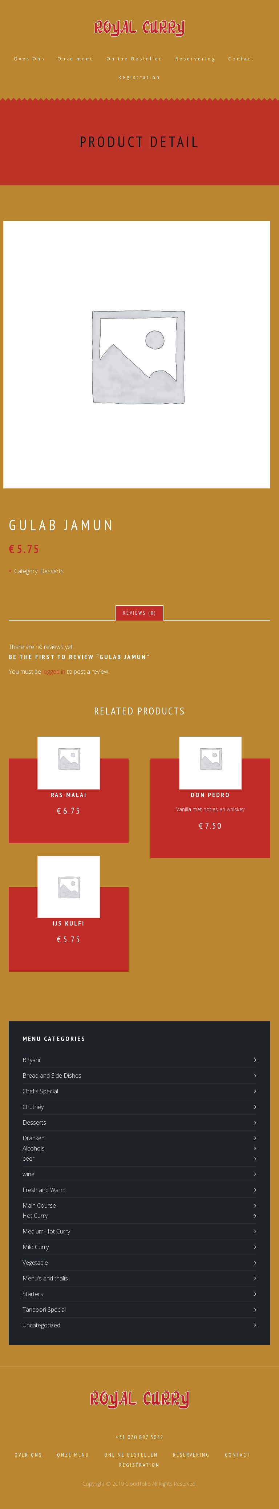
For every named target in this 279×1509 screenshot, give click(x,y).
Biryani (31, 1060)
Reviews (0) (139, 613)
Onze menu (75, 59)
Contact (241, 59)
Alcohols (34, 1148)
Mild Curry (36, 1247)
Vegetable (35, 1263)
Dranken (34, 1138)
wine (29, 1174)
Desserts (52, 571)
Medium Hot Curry (46, 1231)
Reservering (195, 59)
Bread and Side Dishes (52, 1076)
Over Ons (29, 59)
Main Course (39, 1205)
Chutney (33, 1107)
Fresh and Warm (44, 1190)
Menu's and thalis (45, 1278)
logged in (54, 672)
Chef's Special (40, 1091)
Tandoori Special (44, 1310)
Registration (139, 77)
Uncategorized (41, 1325)
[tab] (139, 613)
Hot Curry (35, 1216)
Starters (33, 1294)
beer (29, 1158)
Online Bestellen (134, 59)
